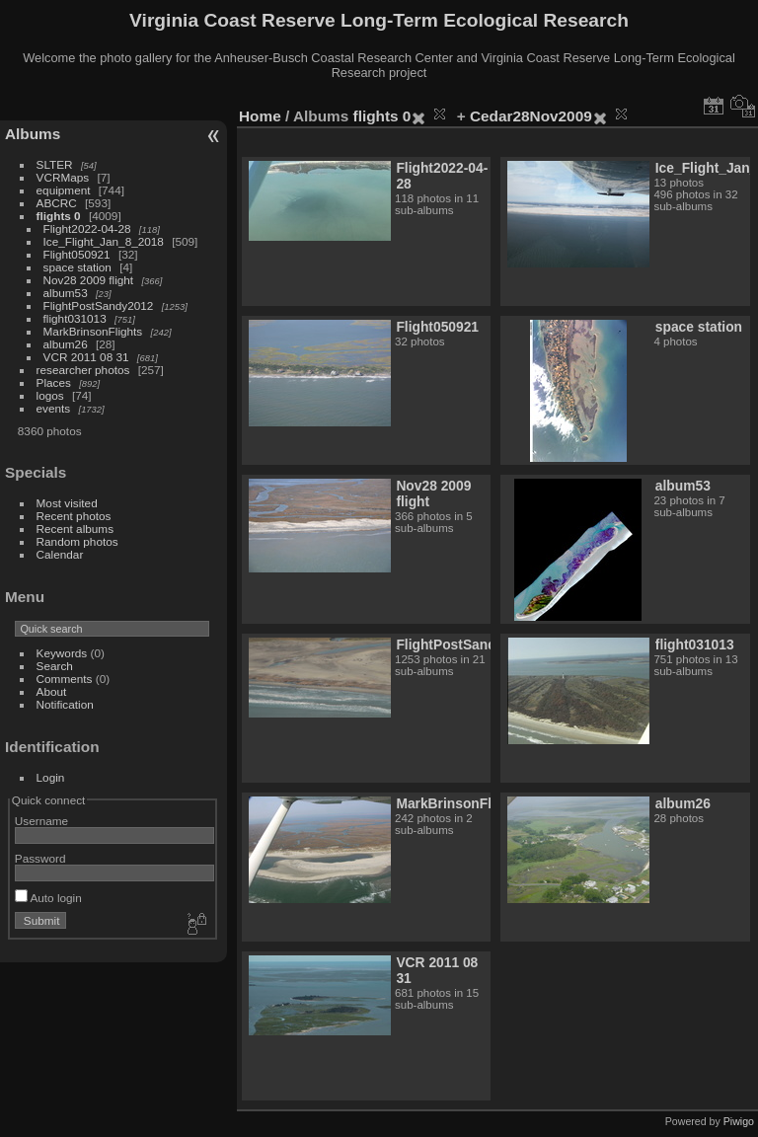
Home (260, 116)
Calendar (60, 554)
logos (50, 395)
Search (55, 665)
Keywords (62, 652)
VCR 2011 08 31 (86, 356)
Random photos (77, 541)
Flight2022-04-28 (87, 228)
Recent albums (75, 528)
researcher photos (83, 369)
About (52, 691)
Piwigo (738, 1121)
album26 (65, 344)
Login (51, 777)
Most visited (67, 502)
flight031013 (75, 318)
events (54, 408)
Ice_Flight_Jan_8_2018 (103, 241)
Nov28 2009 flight (88, 279)
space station (77, 267)
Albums (32, 133)
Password (40, 858)
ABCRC (57, 202)
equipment (64, 190)
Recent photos (74, 515)
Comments (65, 678)
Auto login (48, 897)
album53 (65, 292)
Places (54, 382)
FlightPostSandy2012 (98, 305)
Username (41, 820)
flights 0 (59, 215)
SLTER (55, 164)
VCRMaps (63, 177)
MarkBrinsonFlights (93, 331)
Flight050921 (77, 254)
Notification (65, 704)
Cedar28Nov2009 (531, 116)
